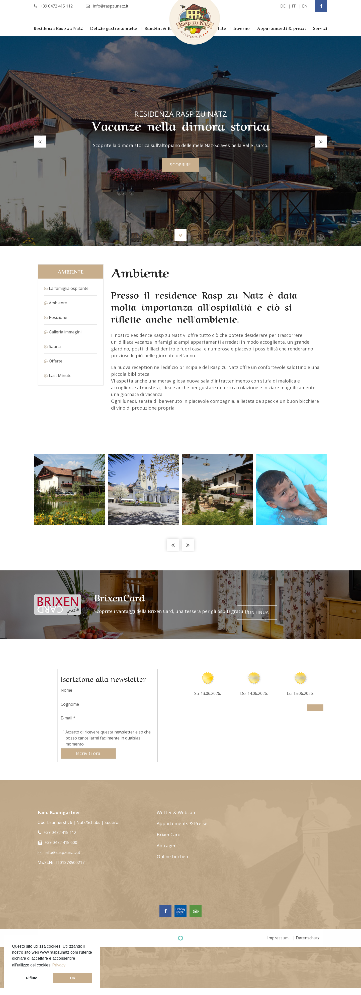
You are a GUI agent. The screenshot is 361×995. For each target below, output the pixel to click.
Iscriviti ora (88, 753)
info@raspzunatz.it (62, 852)
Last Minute (60, 375)
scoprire (180, 165)
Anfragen (166, 845)
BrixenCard (168, 834)
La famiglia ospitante (68, 288)
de (283, 6)
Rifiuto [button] (31, 978)
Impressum (278, 938)
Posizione (58, 317)
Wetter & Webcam (177, 812)
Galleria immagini (65, 332)
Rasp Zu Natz (194, 22)
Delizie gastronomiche (113, 28)
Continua (301, 605)
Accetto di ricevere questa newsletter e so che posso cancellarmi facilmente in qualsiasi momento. (108, 738)
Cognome (70, 704)
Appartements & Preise (182, 823)
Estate (219, 28)
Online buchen (172, 856)
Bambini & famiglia (164, 28)
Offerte (55, 361)
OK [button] (72, 978)
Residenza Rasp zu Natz (58, 28)
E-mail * (68, 718)
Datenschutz (308, 938)
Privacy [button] (58, 965)
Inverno (241, 28)
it (294, 6)
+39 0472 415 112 (60, 832)
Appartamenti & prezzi (281, 28)
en (305, 6)
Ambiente (58, 303)
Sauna (55, 346)
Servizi (320, 28)
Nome (66, 690)
